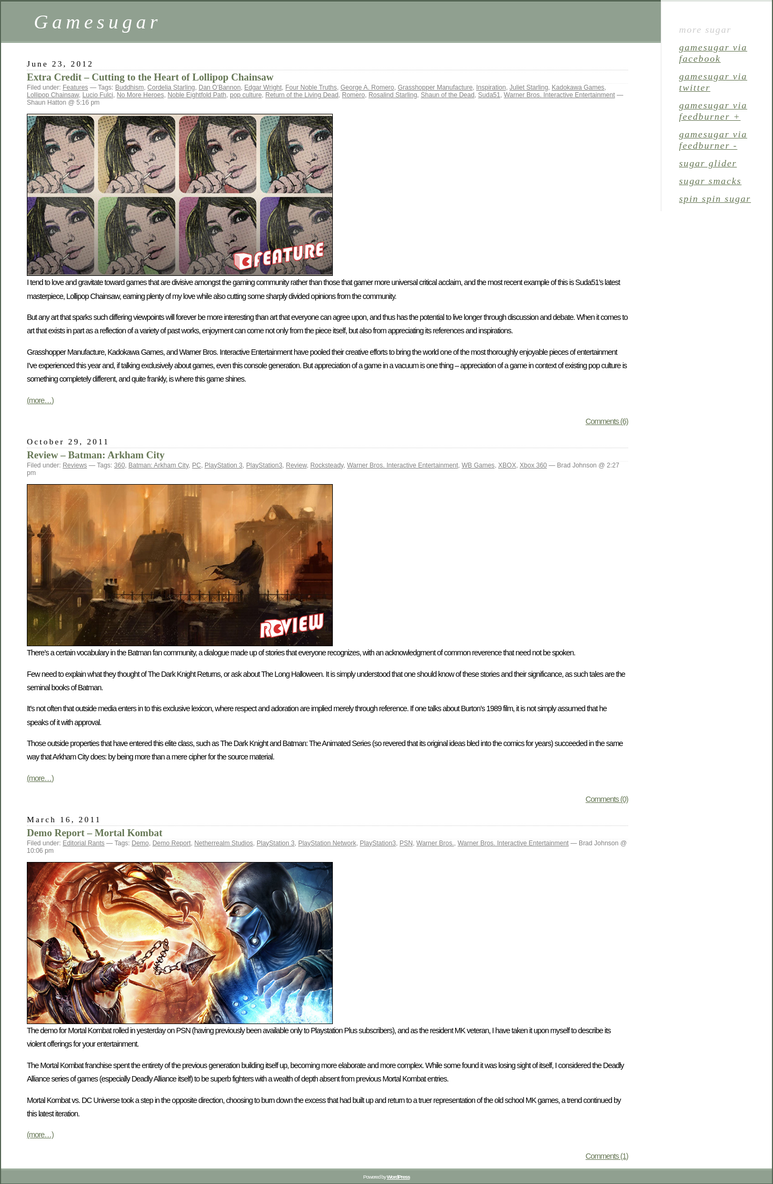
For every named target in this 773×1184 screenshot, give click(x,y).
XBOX (507, 465)
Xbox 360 (533, 465)
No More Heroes (140, 95)
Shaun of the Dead (448, 95)
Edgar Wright (263, 87)
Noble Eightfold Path (196, 95)
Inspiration (491, 87)
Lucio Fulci (97, 95)
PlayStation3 (264, 465)
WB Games (478, 465)
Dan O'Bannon (219, 87)
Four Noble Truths (311, 87)
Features (75, 87)
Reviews (75, 465)
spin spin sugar (715, 198)
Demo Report (171, 843)
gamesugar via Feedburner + (713, 111)
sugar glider (708, 163)
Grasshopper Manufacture (435, 87)
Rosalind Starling (392, 95)
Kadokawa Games (578, 87)
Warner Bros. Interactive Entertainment (559, 95)
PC (196, 465)
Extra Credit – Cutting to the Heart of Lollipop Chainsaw (150, 77)
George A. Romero (367, 87)
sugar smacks (710, 181)
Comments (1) (607, 1156)
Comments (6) (607, 421)
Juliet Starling (528, 87)
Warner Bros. (435, 843)
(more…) (40, 400)
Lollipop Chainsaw (53, 95)
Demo (140, 843)
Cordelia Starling (171, 87)
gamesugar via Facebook (713, 53)
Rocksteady (327, 465)
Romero (353, 95)
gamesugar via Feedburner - (713, 140)
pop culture (245, 95)
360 (119, 465)
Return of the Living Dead (301, 95)
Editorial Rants (84, 843)
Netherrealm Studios (223, 843)
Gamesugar (98, 22)
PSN (406, 843)
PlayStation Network (327, 843)
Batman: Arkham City (158, 465)
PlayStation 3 (224, 465)
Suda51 (489, 95)
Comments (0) (607, 799)
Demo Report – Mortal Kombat (94, 832)
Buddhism (129, 87)
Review (296, 465)
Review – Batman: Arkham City (96, 455)
